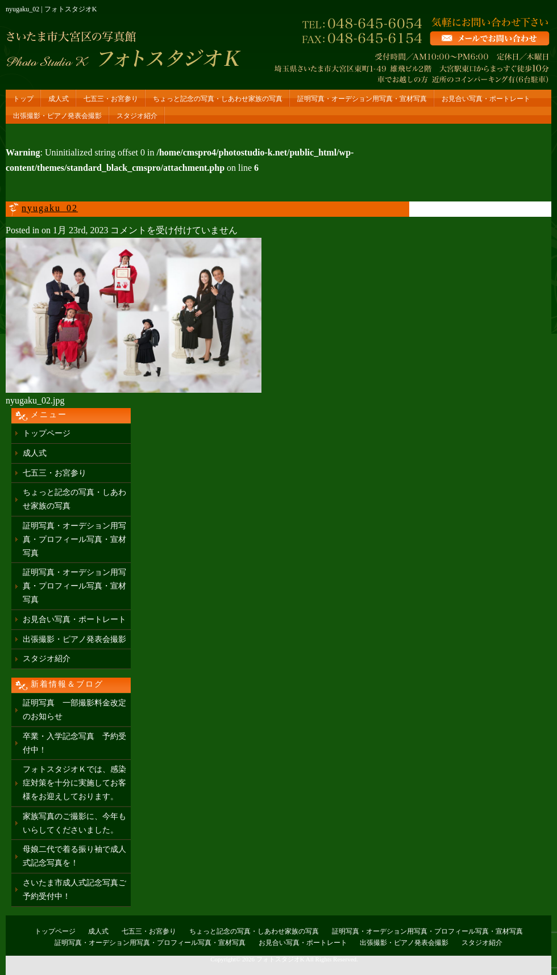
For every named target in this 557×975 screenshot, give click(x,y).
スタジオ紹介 (137, 116)
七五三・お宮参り (111, 99)
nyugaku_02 (50, 208)
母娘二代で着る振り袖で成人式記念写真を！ (74, 856)
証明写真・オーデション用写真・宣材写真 (362, 99)
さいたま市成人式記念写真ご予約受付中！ (74, 890)
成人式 (58, 99)
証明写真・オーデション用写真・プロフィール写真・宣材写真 (74, 539)
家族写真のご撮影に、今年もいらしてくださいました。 (74, 823)
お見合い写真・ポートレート (486, 99)
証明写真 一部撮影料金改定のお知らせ (74, 710)
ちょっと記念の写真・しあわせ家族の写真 (217, 99)
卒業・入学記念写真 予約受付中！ (74, 743)
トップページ (46, 433)
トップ (23, 99)
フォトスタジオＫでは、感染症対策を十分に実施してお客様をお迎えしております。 (74, 783)
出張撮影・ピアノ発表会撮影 (57, 116)
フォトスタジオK (280, 959)
